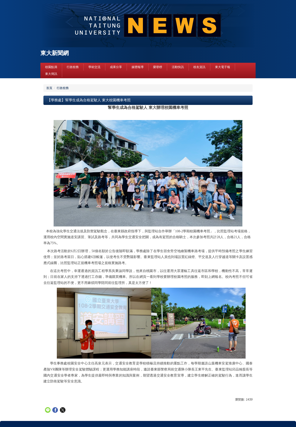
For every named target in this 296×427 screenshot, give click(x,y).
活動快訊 (178, 67)
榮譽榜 (157, 67)
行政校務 (73, 67)
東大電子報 (222, 67)
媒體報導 (138, 67)
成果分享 (116, 67)
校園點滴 (51, 67)
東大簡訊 (51, 73)
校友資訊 (199, 67)
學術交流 (94, 67)
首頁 (49, 88)
